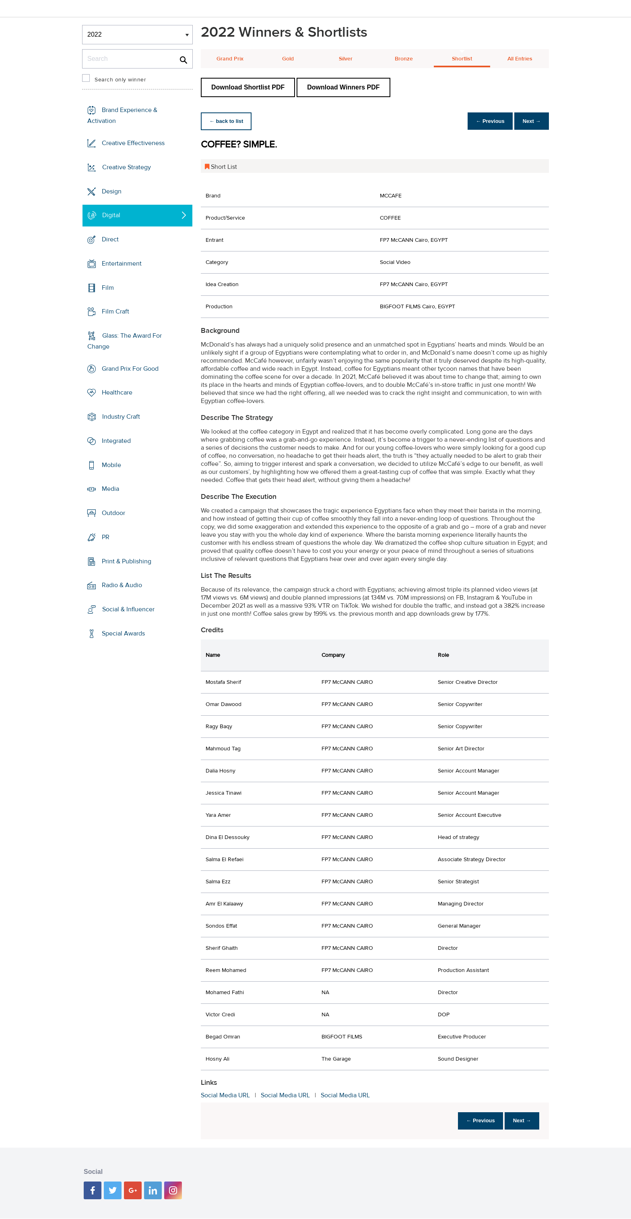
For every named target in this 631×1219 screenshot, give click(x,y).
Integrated (116, 441)
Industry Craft (121, 417)
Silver (346, 58)
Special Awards (123, 633)
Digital (111, 215)
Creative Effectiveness (133, 143)
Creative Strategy (126, 167)
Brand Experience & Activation (122, 115)
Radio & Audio (122, 585)
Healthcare (117, 392)
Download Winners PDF (343, 87)
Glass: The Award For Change (124, 341)
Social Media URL (225, 1095)
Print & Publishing (126, 561)
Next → (530, 121)
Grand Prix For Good (130, 369)
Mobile (111, 465)
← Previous (486, 121)
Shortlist (462, 58)
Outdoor (113, 513)
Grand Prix (230, 58)
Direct (110, 239)
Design (112, 191)
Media (110, 489)
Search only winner (120, 79)
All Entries (519, 58)
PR (105, 537)
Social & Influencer (128, 609)
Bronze (404, 58)
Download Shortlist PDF (248, 87)
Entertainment (122, 264)
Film (108, 287)
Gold (288, 58)
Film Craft (115, 311)
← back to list (227, 121)
